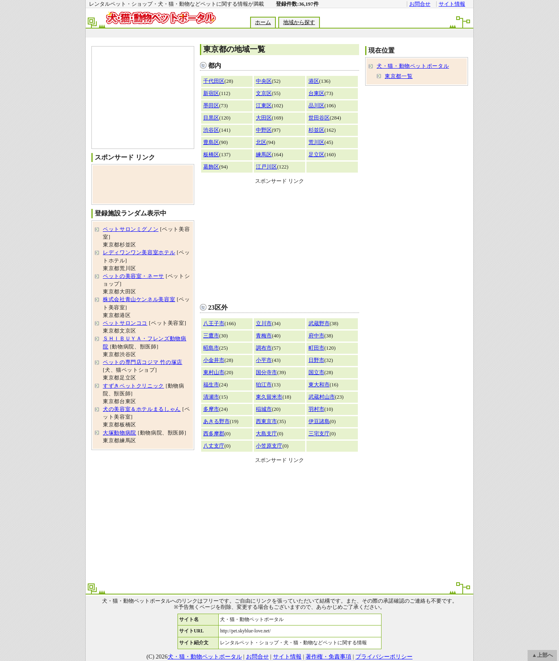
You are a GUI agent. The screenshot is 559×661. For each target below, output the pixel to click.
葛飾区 (211, 167)
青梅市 (264, 336)
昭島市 (211, 348)
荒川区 (316, 142)
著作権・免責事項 (328, 656)
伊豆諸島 (319, 421)
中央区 (264, 81)
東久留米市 (269, 397)
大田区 (264, 118)
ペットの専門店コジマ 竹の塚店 (142, 362)
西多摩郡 (213, 434)
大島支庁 (266, 434)
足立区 (316, 154)
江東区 (264, 106)
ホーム (263, 22)
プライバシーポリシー (384, 656)
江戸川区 (266, 167)
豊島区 (211, 142)
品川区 (316, 106)
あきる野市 (216, 421)
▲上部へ (542, 655)
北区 (261, 142)
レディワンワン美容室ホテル (139, 252)
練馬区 (264, 154)
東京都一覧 (399, 76)
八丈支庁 (213, 446)
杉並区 (316, 130)
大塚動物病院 (119, 433)
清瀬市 (211, 397)
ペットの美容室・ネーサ (133, 276)
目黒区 (211, 118)
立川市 (264, 323)
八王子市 (213, 323)
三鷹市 (211, 336)
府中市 (316, 336)
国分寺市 (266, 372)
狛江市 (264, 385)
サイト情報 (452, 4)
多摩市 (211, 409)
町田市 (316, 348)
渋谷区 (211, 130)
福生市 (211, 385)
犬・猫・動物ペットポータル (413, 66)
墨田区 (211, 106)
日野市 (316, 360)
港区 (313, 81)
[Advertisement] (279, 33)
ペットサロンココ (125, 323)
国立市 (316, 372)
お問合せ (419, 4)
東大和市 (319, 385)
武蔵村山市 (321, 397)
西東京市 (266, 421)
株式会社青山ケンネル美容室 (139, 299)
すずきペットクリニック (133, 386)
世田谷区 (319, 118)
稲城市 (264, 409)
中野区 (264, 130)
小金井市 (213, 360)
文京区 (264, 93)
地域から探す (299, 22)
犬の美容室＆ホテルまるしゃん (142, 409)
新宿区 (211, 93)
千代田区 (213, 81)
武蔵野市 (319, 323)
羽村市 (316, 409)
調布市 (264, 348)
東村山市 (213, 372)
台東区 (316, 93)
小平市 (264, 360)
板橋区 (211, 154)
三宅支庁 (319, 434)
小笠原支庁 (269, 446)
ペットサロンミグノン (130, 229)
